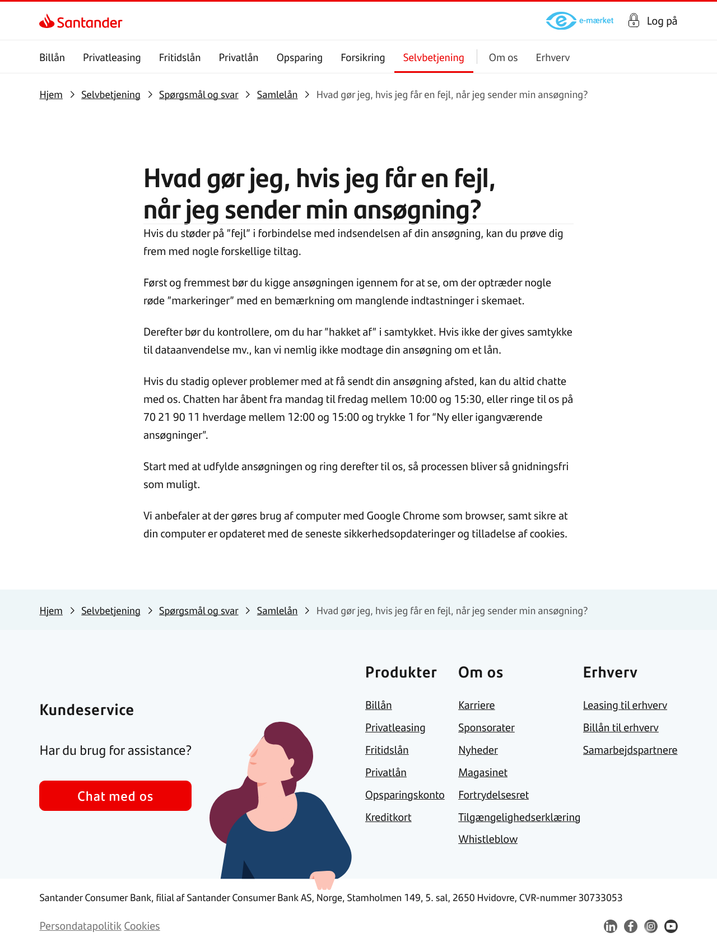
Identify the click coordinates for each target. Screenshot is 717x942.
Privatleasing (112, 56)
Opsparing (300, 56)
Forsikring (363, 56)
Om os (503, 56)
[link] (49, 21)
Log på (662, 21)
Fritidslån (180, 56)
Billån (52, 56)
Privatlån (239, 56)
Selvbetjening (433, 56)
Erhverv (553, 56)
